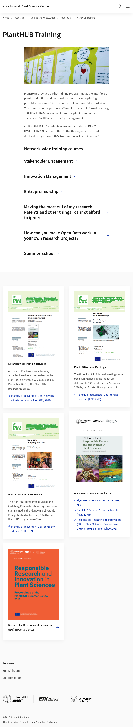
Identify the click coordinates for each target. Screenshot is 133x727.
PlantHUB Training (85, 18)
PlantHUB (66, 18)
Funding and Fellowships (42, 18)
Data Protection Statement (44, 722)
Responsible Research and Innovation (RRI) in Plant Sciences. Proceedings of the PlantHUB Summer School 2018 (99, 524)
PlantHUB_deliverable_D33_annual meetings (97, 397)
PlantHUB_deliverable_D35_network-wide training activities (32, 398)
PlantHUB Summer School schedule (97, 512)
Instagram (12, 678)
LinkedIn (11, 671)
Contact (24, 722)
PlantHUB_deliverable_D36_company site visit (33, 529)
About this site (10, 722)
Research (19, 18)
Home (6, 18)
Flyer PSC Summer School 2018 (99, 503)
